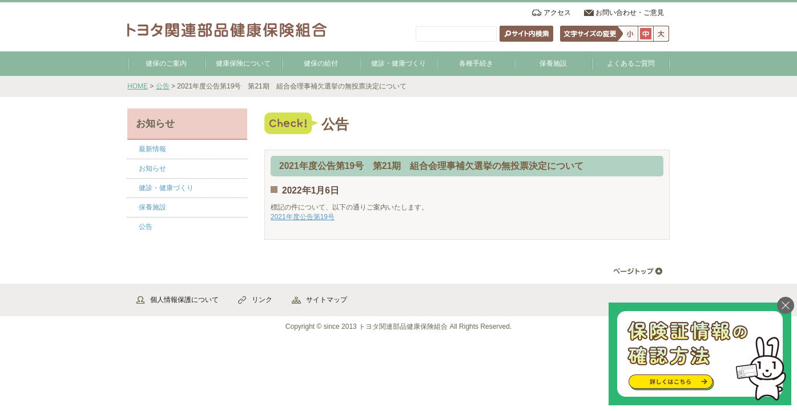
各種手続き (476, 63)
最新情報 (152, 149)
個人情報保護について (184, 300)
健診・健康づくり (398, 63)
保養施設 (553, 63)
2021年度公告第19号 (303, 217)
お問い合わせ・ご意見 (629, 13)
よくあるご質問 (631, 63)
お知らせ (152, 168)
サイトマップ (326, 300)
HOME (137, 86)
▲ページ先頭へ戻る (638, 271)
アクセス (557, 13)
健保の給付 (321, 63)
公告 (163, 86)
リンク (262, 300)
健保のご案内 (166, 63)
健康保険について (243, 63)
